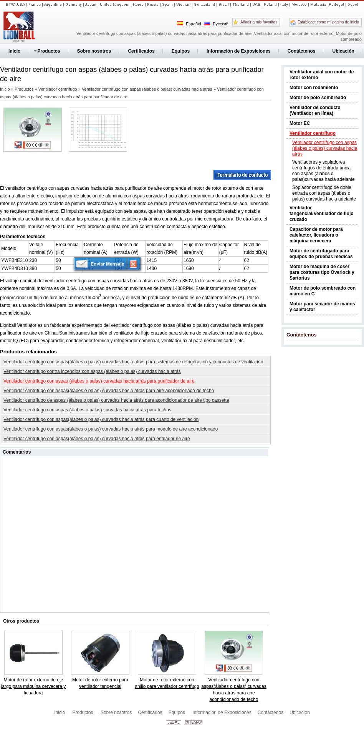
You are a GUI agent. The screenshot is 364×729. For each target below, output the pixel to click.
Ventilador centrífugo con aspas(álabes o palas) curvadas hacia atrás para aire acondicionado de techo (108, 390)
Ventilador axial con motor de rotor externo (322, 74)
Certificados (150, 712)
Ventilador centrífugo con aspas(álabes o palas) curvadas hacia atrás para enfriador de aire (96, 438)
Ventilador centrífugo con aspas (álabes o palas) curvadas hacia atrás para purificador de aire (99, 381)
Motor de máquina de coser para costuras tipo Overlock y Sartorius (322, 272)
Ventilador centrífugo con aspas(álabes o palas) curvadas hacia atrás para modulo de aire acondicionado (110, 429)
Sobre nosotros (116, 712)
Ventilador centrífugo (313, 133)
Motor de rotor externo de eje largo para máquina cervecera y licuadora (33, 686)
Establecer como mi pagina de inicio (328, 22)
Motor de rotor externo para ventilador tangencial (100, 683)
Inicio (5, 89)
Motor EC (300, 123)
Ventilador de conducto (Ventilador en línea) (315, 110)
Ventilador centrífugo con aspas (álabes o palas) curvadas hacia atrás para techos (87, 410)
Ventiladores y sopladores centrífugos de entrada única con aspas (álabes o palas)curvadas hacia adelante (323, 170)
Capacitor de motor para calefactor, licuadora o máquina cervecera (316, 235)
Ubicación (300, 712)
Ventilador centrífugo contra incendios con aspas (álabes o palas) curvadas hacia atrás (92, 371)
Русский (216, 23)
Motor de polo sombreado (318, 97)
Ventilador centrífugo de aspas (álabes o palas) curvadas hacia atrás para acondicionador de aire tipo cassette (116, 400)
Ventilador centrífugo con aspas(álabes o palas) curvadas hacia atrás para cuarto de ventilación (101, 419)
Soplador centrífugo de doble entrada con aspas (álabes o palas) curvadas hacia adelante (324, 193)
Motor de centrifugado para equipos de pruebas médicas (321, 253)
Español (189, 23)
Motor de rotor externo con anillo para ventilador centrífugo (167, 683)
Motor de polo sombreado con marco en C (323, 291)
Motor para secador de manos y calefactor (322, 306)
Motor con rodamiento (314, 87)
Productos (25, 89)
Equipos (178, 712)
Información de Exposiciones (221, 712)
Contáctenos (301, 335)
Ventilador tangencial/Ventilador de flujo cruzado (322, 213)
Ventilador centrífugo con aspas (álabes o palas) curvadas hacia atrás (324, 148)
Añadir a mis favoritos (258, 22)
